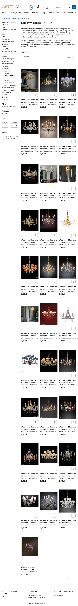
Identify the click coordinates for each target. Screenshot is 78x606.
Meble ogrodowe (7, 63)
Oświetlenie (15, 18)
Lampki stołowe (9, 83)
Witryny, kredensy (8, 41)
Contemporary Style (8, 61)
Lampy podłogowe (10, 85)
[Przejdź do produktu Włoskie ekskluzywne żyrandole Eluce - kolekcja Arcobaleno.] (67, 501)
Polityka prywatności (34, 595)
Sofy (3, 37)
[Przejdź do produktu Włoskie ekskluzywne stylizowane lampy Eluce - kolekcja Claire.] (29, 173)
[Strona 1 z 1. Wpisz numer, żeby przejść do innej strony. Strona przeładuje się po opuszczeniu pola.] (72, 58)
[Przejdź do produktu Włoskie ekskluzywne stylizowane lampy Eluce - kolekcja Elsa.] (48, 220)
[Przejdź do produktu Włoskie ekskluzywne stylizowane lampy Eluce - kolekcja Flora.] (67, 220)
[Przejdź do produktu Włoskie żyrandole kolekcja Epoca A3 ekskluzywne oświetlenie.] (29, 547)
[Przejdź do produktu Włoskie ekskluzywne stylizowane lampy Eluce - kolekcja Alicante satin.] (48, 80)
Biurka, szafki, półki (8, 59)
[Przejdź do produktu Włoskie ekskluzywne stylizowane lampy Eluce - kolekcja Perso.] (67, 407)
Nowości (4, 97)
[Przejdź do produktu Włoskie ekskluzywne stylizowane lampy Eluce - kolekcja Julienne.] (29, 360)
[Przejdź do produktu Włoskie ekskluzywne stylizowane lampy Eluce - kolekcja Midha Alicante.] (67, 360)
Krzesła (4, 46)
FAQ (3, 597)
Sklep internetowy (37, 603)
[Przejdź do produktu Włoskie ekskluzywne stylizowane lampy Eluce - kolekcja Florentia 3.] (67, 267)
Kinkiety (6, 80)
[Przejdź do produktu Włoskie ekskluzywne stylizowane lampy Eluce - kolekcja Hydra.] (29, 314)
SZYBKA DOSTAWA (8, 90)
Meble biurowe (6, 66)
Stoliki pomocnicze (8, 54)
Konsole (4, 56)
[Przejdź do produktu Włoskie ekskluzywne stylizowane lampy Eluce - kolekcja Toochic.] (67, 454)
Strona (69, 57)
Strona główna (6, 18)
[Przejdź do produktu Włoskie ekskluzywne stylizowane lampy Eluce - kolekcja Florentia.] (29, 267)
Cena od (4, 122)
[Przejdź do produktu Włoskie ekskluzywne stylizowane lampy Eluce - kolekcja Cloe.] (48, 173)
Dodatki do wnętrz (8, 87)
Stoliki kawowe (6, 32)
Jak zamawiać (58, 595)
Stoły (3, 27)
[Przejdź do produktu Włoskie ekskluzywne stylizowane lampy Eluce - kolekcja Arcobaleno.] (67, 80)
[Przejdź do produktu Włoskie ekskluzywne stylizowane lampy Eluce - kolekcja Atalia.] (29, 127)
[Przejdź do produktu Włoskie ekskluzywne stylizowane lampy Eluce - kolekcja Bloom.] (67, 127)
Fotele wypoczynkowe (9, 51)
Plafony (6, 78)
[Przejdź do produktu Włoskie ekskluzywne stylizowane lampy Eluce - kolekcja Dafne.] (67, 173)
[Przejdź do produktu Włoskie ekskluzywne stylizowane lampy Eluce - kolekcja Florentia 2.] (48, 267)
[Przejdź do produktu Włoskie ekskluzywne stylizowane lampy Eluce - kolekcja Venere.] (29, 501)
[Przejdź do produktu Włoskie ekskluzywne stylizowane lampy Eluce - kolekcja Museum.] (29, 407)
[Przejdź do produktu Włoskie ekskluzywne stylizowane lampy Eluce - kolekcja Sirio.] (48, 454)
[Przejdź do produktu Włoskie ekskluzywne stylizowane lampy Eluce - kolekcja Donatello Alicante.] (29, 220)
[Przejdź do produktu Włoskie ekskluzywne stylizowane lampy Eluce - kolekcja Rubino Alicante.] (29, 454)
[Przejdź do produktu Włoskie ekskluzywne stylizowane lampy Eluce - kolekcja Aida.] (29, 80)
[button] (74, 7)
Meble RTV (5, 49)
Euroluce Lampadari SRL (10, 137)
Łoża (3, 34)
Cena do (14, 122)
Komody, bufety (7, 39)
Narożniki (5, 44)
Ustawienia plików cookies (36, 597)
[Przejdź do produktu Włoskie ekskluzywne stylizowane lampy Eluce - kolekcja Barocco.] (48, 127)
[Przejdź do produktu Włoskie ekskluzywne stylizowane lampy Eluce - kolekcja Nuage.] (48, 407)
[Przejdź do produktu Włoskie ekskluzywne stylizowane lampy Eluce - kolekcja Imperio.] (48, 314)
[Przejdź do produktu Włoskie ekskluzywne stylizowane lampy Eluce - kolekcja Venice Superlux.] (48, 501)
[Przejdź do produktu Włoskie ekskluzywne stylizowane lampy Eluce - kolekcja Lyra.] (48, 360)
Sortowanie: (25, 53)
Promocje (5, 99)
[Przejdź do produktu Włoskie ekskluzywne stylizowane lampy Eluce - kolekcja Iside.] (67, 314)
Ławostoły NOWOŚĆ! (9, 29)
